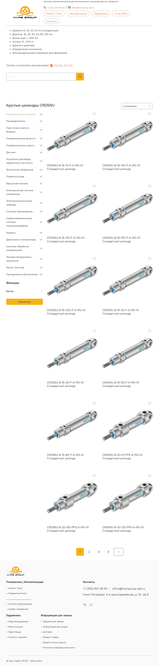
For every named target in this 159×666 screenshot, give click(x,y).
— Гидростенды (13, 631)
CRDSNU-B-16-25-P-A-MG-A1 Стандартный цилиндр (120, 311)
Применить (24, 301)
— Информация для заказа (54, 626)
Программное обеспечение (22, 274)
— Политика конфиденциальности (58, 647)
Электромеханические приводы (19, 202)
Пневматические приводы (21, 114)
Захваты (11, 232)
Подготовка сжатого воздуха (17, 129)
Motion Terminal (15, 267)
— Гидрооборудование (17, 621)
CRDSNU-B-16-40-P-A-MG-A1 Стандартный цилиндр (65, 384)
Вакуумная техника (17, 183)
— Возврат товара (49, 637)
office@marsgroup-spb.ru (82, 7)
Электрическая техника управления (19, 192)
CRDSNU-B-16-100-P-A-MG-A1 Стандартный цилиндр (121, 167)
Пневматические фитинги (20, 138)
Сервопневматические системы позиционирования (19, 222)
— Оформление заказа (52, 621)
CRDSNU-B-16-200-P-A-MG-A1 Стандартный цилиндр (66, 311)
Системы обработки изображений (17, 248)
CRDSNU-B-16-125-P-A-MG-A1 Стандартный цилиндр (65, 239)
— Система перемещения (19, 603)
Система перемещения (19, 211)
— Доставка (46, 631)
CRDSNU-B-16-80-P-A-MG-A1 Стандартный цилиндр (65, 456)
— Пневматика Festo (16, 593)
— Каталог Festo (14, 588)
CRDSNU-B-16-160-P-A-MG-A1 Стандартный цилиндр (121, 239)
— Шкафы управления (17, 609)
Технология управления (19, 169)
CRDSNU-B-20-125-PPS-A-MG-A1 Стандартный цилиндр (123, 529)
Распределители (15, 121)
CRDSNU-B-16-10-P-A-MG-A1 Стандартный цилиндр (65, 167)
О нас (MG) (121, 13)
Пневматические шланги (20, 145)
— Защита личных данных (53, 642)
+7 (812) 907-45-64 (55, 7)
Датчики (11, 152)
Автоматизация (78, 13)
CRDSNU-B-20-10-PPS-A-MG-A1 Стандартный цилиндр (122, 456)
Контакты (51, 21)
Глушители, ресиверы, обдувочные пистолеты (19, 160)
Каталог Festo (54, 13)
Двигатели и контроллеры (21, 239)
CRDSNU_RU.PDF (63, 65)
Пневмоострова (15, 176)
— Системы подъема (16, 637)
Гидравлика (101, 13)
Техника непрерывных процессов (19, 258)
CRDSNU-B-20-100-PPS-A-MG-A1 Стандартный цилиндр (68, 529)
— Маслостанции (14, 626)
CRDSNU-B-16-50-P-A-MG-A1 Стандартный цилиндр (120, 384)
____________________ (18, 598)
